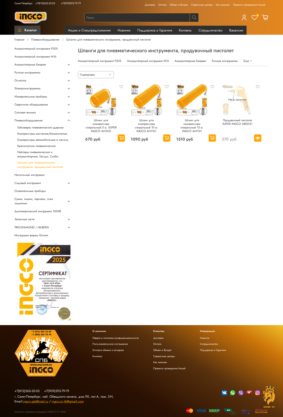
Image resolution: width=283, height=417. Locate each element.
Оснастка (20, 80)
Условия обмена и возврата (108, 350)
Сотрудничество (210, 30)
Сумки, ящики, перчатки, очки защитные (33, 201)
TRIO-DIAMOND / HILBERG (31, 227)
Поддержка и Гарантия (154, 30)
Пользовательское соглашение (110, 344)
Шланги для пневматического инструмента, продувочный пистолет (40, 164)
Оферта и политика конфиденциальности (115, 338)
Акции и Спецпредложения (89, 30)
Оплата (162, 5)
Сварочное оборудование (31, 104)
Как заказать (223, 5)
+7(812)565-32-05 (45, 3)
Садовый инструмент (27, 183)
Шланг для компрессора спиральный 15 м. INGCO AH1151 (191, 125)
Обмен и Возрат (179, 5)
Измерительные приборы (30, 96)
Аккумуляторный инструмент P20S (99, 61)
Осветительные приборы (30, 191)
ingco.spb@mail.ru (35, 401)
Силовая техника (25, 112)
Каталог (27, 30)
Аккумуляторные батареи (190, 61)
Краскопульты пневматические (36, 146)
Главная (19, 39)
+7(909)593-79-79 (71, 3)
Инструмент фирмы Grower (31, 235)
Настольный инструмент (29, 175)
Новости (204, 338)
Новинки (123, 30)
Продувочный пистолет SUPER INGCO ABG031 (237, 122)
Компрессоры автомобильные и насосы (42, 140)
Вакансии (236, 30)
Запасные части (24, 219)
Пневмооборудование (45, 39)
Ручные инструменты (225, 61)
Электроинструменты (27, 88)
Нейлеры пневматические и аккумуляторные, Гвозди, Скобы (37, 154)
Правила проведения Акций (249, 5)
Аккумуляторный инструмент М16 (148, 61)
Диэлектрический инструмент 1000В (37, 211)
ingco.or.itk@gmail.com (68, 401)
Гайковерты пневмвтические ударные (40, 127)
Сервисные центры (202, 5)
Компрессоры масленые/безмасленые (42, 134)
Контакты (185, 30)
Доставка (150, 5)
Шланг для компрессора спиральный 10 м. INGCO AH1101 (146, 125)
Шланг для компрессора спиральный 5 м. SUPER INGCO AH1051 (101, 125)
